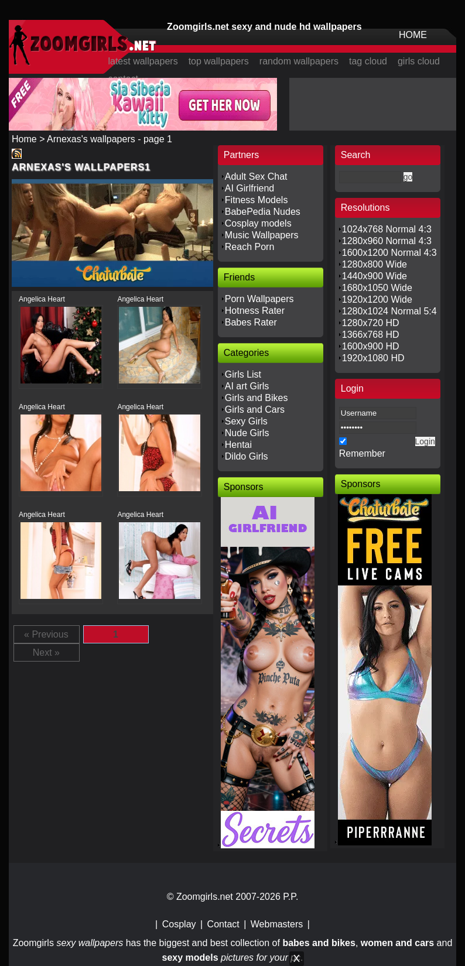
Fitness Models (256, 200)
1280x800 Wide (374, 264)
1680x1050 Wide (377, 288)
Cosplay (179, 924)
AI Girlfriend (249, 188)
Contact (223, 924)
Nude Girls (247, 433)
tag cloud (368, 61)
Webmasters (277, 924)
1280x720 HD (370, 323)
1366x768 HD (370, 335)
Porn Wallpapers (259, 299)
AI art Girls (247, 386)
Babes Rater (251, 322)
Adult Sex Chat (256, 176)
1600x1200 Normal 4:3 (389, 253)
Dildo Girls (246, 456)
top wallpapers (219, 61)
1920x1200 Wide (377, 299)
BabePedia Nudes (262, 212)
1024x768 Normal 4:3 (387, 229)
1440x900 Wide (374, 276)
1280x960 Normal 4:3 (387, 241)
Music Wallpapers (262, 235)
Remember (362, 453)
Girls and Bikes (256, 398)
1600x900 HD (370, 346)
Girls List (243, 374)
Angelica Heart (42, 299)
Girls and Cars (255, 410)
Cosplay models (258, 223)
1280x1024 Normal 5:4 (389, 311)
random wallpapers (299, 61)
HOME (413, 35)
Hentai (238, 445)
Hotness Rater (255, 311)
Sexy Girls (246, 421)
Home (24, 139)
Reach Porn (250, 247)
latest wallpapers (142, 61)
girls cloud (419, 61)
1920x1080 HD (373, 358)
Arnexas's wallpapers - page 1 (109, 139)
